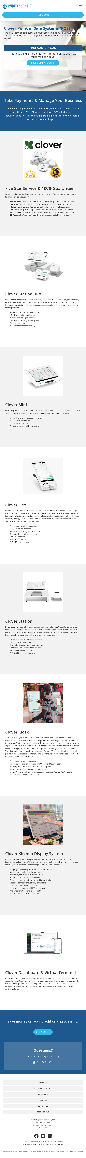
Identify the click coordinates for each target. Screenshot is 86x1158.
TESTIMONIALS (43, 1112)
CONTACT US (43, 1106)
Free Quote (43, 15)
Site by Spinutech (58, 1144)
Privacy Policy (44, 1144)
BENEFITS (43, 1082)
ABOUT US (43, 1100)
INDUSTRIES (43, 1094)
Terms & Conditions (29, 1144)
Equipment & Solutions (43, 1088)
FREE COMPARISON (43, 62)
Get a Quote (43, 1032)
